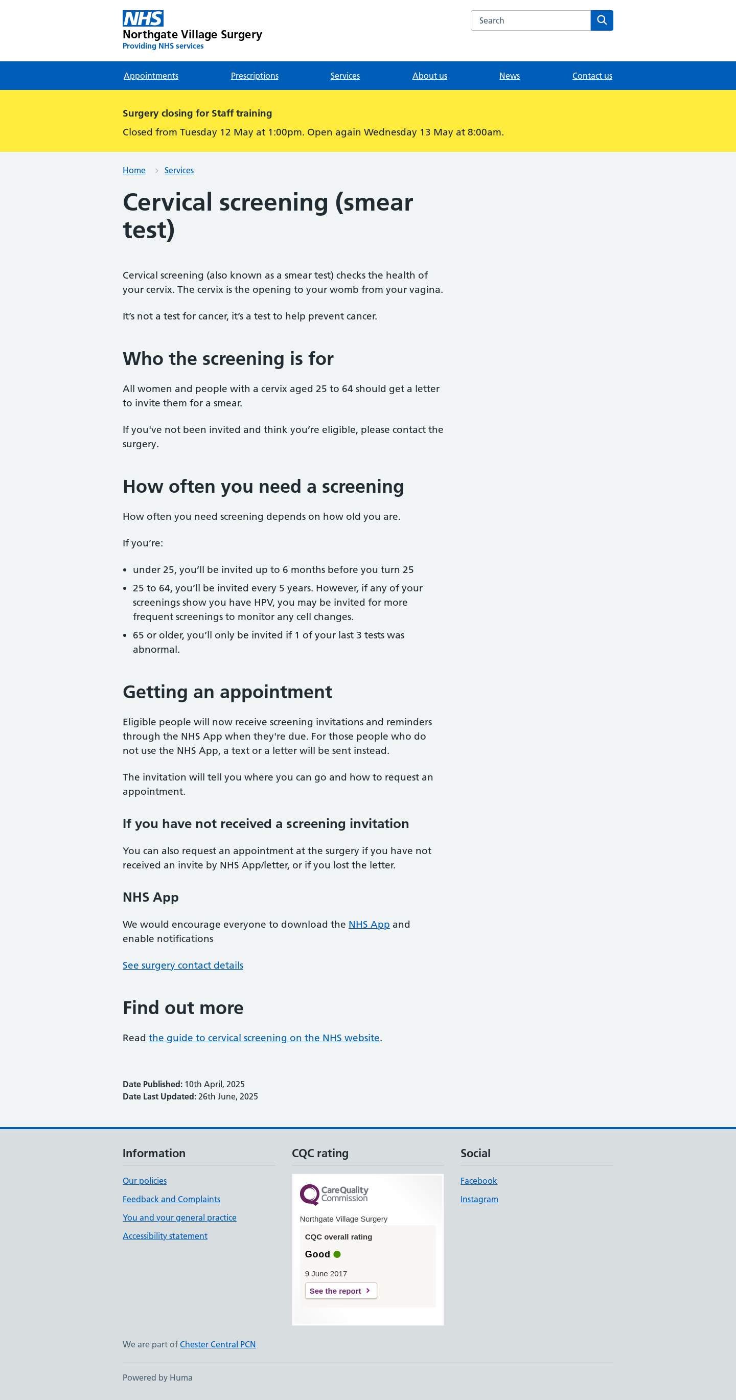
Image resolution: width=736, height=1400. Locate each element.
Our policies (145, 1181)
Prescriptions (255, 76)
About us (429, 76)
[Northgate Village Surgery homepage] (192, 30)
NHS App (369, 924)
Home (134, 170)
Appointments (151, 76)
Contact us (592, 76)
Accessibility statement (165, 1236)
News (509, 76)
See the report (335, 1291)
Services (345, 76)
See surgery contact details (183, 965)
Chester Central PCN (218, 1344)
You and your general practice (180, 1217)
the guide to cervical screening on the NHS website (264, 1038)
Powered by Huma (158, 1377)
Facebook (479, 1181)
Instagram (479, 1199)
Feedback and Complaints (171, 1199)
